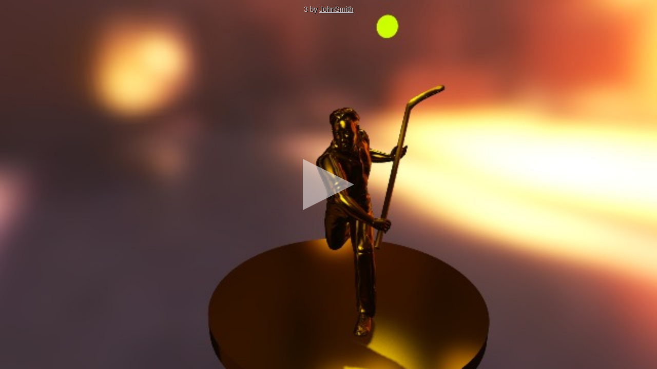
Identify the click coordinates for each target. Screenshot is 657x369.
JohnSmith (336, 9)
